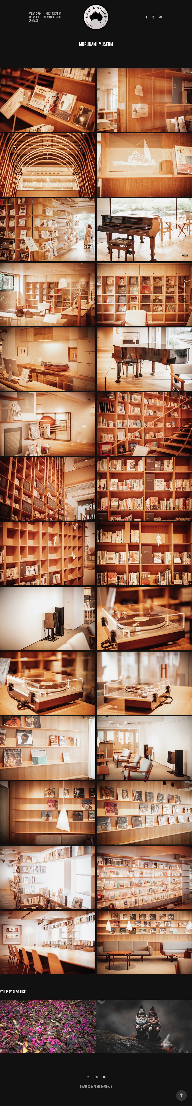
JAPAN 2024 (35, 13)
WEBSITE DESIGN (52, 17)
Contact (33, 20)
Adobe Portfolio (103, 1086)
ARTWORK (34, 17)
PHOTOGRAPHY (53, 13)
